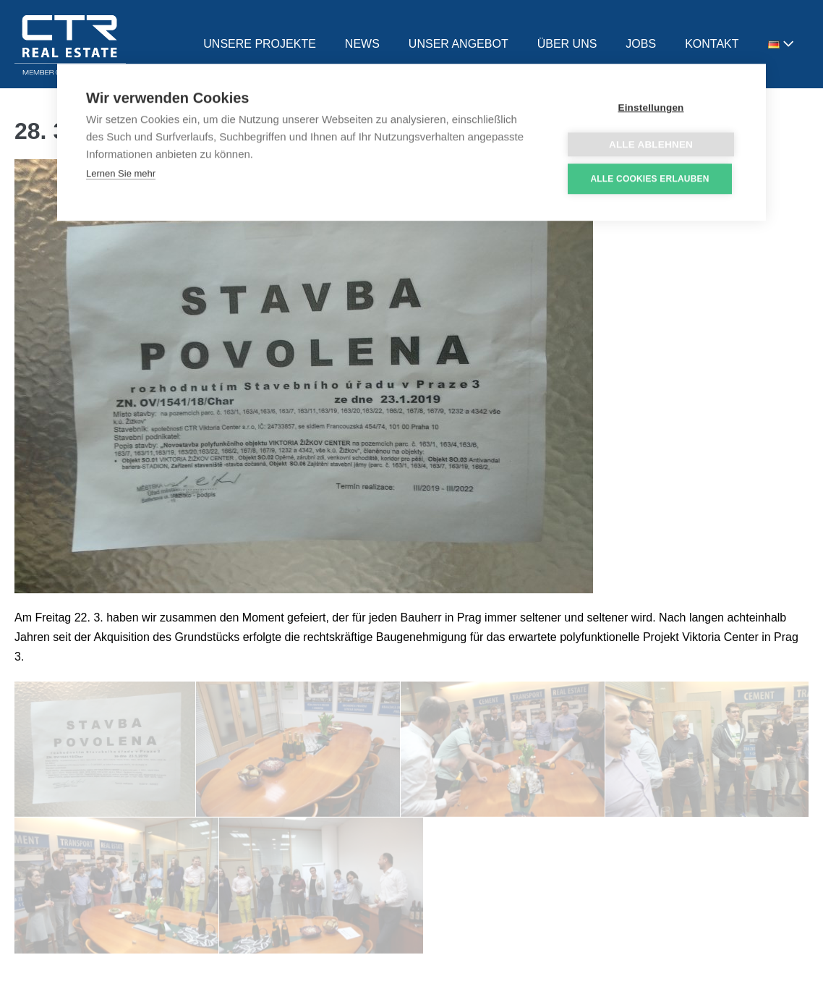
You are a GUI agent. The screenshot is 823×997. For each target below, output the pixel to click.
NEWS (362, 44)
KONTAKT (711, 44)
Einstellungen (650, 108)
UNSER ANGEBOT (458, 44)
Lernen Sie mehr (120, 174)
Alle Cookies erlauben (649, 180)
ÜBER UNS (567, 44)
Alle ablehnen (651, 145)
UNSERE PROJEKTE (259, 44)
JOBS (641, 44)
